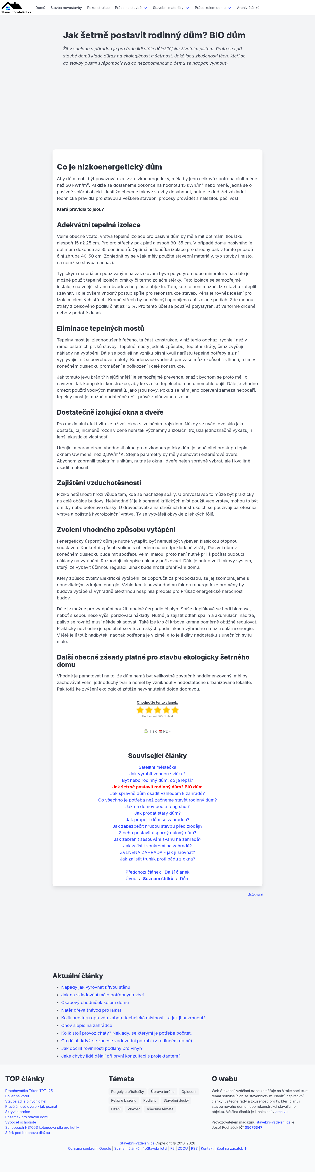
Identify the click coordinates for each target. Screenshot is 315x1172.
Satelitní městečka (157, 767)
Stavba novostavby (66, 7)
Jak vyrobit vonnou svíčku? (157, 773)
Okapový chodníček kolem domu (95, 1002)
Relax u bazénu (123, 1100)
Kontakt (207, 1148)
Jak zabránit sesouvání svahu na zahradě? (157, 839)
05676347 (253, 1127)
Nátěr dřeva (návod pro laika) (91, 1010)
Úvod (131, 878)
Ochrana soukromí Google (89, 1148)
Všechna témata (160, 1109)
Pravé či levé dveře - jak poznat (31, 1106)
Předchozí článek (143, 872)
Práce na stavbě (128, 7)
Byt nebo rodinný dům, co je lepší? (157, 780)
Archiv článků (248, 7)
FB (172, 1148)
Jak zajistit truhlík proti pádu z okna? (157, 859)
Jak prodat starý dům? (157, 813)
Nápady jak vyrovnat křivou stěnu (95, 987)
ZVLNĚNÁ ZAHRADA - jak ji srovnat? (157, 852)
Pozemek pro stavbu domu (27, 1117)
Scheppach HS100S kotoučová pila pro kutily (42, 1127)
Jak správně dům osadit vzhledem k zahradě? (157, 793)
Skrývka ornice (17, 1112)
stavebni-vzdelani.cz (273, 1122)
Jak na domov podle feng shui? (157, 806)
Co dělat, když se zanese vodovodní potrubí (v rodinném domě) (126, 1040)
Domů (40, 7)
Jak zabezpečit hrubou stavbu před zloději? (157, 826)
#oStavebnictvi (154, 1148)
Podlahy (150, 1100)
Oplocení (189, 1091)
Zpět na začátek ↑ (232, 1148)
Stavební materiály (168, 7)
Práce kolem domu (210, 7)
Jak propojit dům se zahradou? (157, 819)
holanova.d (255, 894)
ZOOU (183, 1148)
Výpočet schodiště (20, 1122)
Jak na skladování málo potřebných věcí (102, 994)
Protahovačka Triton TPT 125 (29, 1091)
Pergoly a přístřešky (127, 1091)
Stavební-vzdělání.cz (137, 1143)
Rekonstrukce (98, 7)
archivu (281, 1112)
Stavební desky (176, 1100)
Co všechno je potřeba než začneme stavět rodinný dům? (157, 800)
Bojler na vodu (17, 1096)
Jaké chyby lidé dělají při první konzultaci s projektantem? (120, 1056)
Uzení (116, 1109)
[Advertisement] (157, 115)
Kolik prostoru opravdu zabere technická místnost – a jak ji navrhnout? (133, 1017)
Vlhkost (134, 1109)
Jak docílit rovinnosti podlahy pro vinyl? (102, 1048)
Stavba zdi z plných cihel (25, 1101)
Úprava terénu (162, 1091)
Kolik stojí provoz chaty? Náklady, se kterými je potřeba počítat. (126, 1033)
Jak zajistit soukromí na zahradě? (157, 845)
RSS (194, 1148)
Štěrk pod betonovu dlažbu (27, 1132)
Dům (185, 878)
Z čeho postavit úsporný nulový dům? (157, 832)
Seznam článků (126, 1148)
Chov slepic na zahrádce (86, 1025)
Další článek (177, 872)
